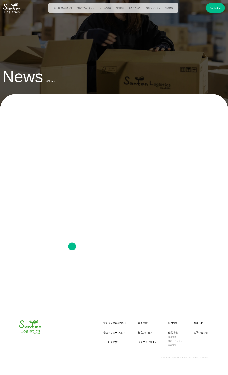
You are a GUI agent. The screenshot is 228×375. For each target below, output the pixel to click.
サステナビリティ (152, 7)
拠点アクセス (134, 7)
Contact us (215, 8)
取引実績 (120, 7)
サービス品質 (105, 7)
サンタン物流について (62, 7)
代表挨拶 (172, 345)
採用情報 (169, 7)
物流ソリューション (86, 7)
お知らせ (198, 323)
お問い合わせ (201, 332)
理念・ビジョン (175, 340)
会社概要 (172, 336)
